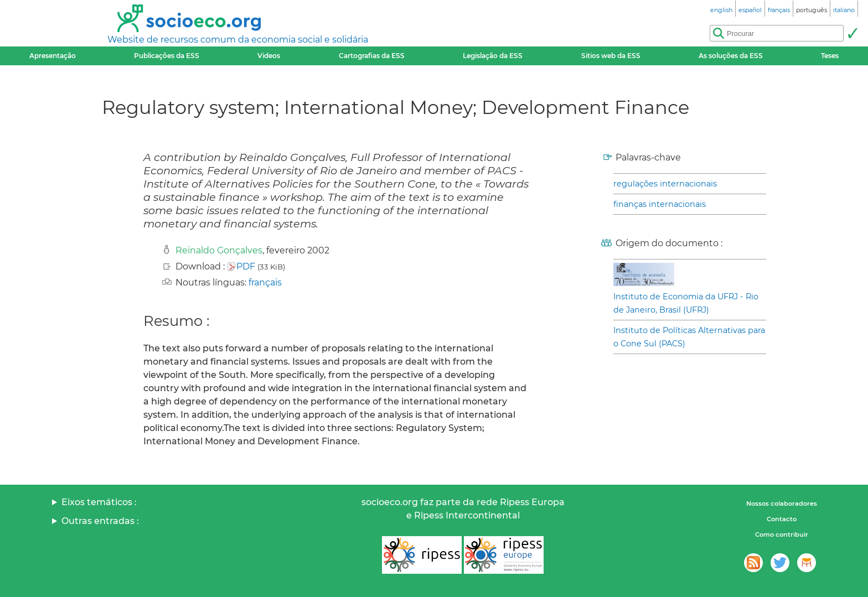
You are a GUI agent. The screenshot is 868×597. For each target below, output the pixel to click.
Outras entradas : (100, 521)
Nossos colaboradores (781, 503)
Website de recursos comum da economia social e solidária (237, 39)
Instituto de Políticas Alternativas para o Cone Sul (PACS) (689, 337)
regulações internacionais (665, 184)
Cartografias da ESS (372, 55)
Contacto (782, 519)
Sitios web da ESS (610, 55)
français (265, 282)
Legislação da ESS (493, 55)
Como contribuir (781, 534)
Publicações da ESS (166, 55)
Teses (830, 55)
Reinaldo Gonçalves (218, 250)
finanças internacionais (659, 204)
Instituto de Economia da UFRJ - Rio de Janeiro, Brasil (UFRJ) (685, 303)
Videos (268, 55)
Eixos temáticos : (99, 502)
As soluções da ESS (731, 55)
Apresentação (52, 55)
